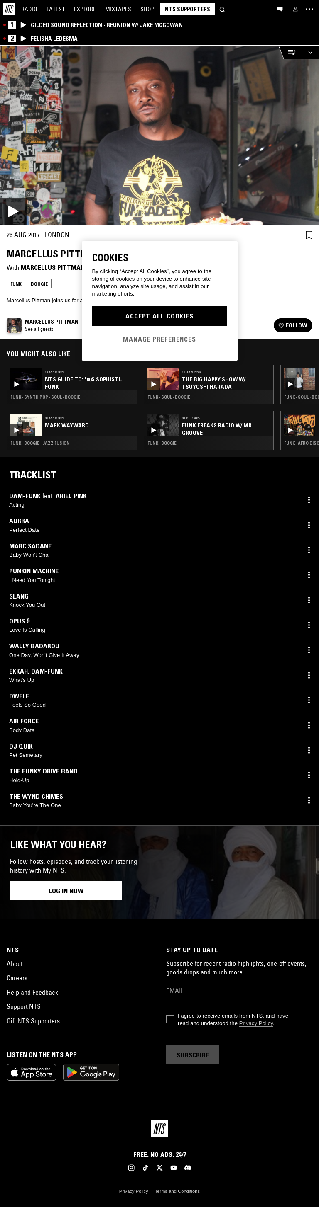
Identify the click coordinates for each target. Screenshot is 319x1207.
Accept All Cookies (159, 316)
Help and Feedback (32, 992)
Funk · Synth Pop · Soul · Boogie (45, 397)
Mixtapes (118, 9)
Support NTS (24, 1006)
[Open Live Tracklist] (289, 52)
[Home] (9, 9)
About (14, 964)
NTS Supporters (187, 9)
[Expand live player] (310, 52)
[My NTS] (295, 9)
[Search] (222, 9)
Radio (29, 9)
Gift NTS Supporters (33, 1021)
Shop (147, 9)
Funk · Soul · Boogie (168, 397)
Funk (16, 284)
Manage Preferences (159, 339)
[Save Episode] (309, 235)
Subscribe (193, 1055)
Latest (56, 9)
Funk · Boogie (162, 443)
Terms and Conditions (177, 1191)
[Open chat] (280, 9)
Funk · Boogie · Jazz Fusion (40, 443)
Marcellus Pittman (53, 267)
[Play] (159, 135)
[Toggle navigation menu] (309, 9)
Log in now (66, 891)
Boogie (39, 284)
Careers (17, 978)
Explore (85, 9)
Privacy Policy (256, 1023)
